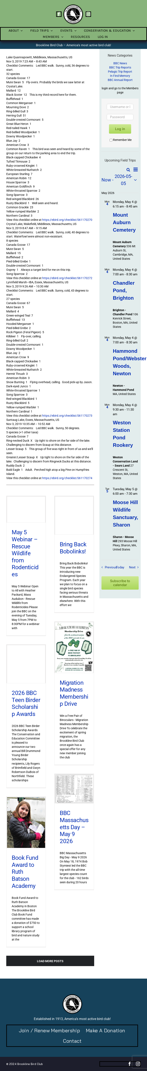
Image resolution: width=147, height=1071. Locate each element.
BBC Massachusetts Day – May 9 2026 (74, 827)
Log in (120, 129)
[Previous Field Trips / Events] (108, 567)
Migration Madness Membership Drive (74, 693)
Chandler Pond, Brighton (123, 290)
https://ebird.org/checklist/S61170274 (67, 478)
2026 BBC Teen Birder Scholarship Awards (26, 703)
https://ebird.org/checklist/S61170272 (67, 278)
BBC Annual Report (120, 80)
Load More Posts (50, 961)
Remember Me (121, 140)
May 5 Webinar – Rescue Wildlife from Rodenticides (25, 553)
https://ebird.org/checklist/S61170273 (67, 415)
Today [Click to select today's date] (120, 567)
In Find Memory (120, 75)
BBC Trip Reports (120, 67)
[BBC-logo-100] (73, 5)
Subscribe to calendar (120, 583)
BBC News (120, 63)
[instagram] (88, 14)
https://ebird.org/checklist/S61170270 (67, 219)
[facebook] (59, 14)
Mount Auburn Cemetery (124, 222)
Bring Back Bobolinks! (73, 548)
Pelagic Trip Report (120, 71)
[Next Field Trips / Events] (135, 567)
